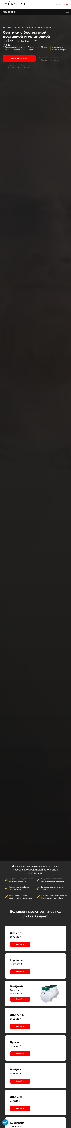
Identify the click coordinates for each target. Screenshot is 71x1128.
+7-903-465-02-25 (9, 12)
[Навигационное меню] (67, 4)
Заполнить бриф (61, 4)
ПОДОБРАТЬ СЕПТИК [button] (19, 58)
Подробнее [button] (20, 944)
